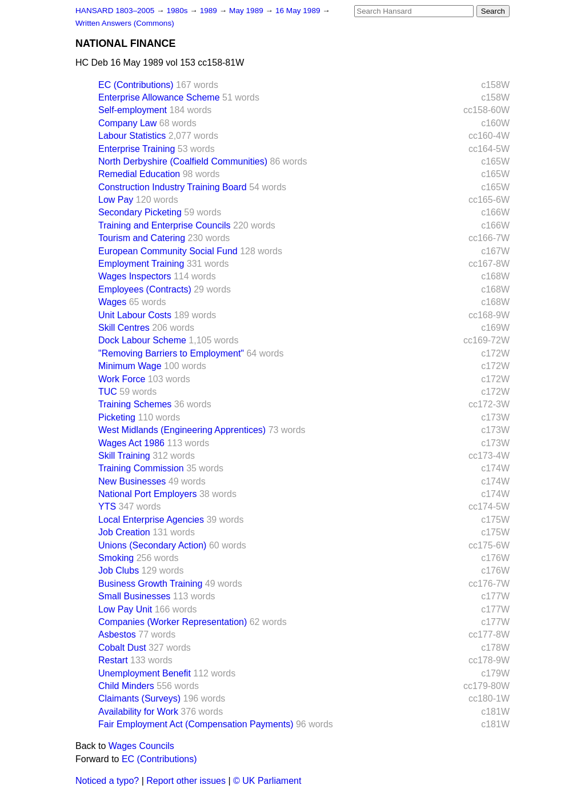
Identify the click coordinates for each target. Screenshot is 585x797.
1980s (178, 10)
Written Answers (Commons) (124, 23)
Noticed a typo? (107, 781)
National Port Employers (147, 494)
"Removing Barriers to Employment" (171, 353)
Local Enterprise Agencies (151, 519)
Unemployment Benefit (144, 673)
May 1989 (247, 10)
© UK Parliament (267, 781)
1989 (209, 10)
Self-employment (132, 110)
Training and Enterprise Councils (164, 225)
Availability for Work (138, 711)
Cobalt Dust (122, 647)
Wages (112, 302)
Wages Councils (141, 746)
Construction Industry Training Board (172, 187)
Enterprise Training (136, 149)
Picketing (116, 417)
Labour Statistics (132, 136)
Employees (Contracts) (144, 289)
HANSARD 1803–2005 (114, 10)
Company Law (127, 123)
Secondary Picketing (140, 212)
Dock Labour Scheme (142, 340)
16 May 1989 (298, 10)
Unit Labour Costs (134, 315)
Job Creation (124, 532)
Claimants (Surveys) (139, 698)
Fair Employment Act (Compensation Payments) (195, 724)
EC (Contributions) (136, 85)
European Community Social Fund (168, 251)
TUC (107, 392)
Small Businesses (134, 596)
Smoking (116, 558)
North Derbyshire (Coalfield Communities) (182, 161)
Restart (113, 660)
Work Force (121, 379)
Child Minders (126, 686)
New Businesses (132, 481)
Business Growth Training (150, 583)
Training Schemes (134, 404)
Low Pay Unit (125, 609)
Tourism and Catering (141, 238)
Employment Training (141, 264)
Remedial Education (139, 174)
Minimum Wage (130, 366)
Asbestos (117, 634)
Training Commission (141, 468)
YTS (107, 506)
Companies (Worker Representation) (172, 622)
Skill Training (124, 455)
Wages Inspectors (134, 276)
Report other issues (186, 781)
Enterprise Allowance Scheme (159, 97)
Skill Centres (124, 328)
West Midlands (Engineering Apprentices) (182, 430)
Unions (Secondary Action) (152, 545)
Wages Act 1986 (131, 443)
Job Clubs (118, 570)
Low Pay (115, 200)
